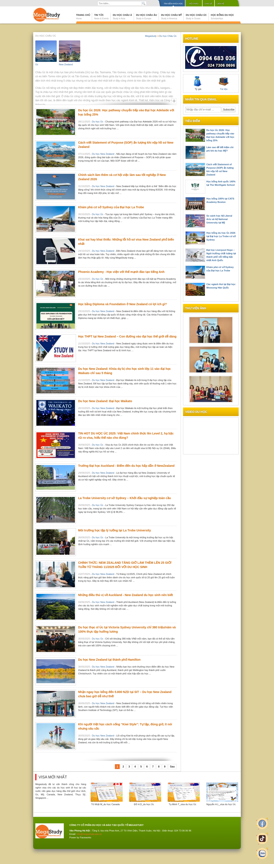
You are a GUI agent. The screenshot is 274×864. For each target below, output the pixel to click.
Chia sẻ (208, 4)
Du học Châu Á (122, 17)
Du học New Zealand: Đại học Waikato (105, 401)
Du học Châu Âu (146, 17)
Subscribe (228, 109)
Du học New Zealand (103, 154)
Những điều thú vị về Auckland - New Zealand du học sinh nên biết (125, 595)
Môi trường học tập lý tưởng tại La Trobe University (114, 530)
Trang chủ (83, 17)
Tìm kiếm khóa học (173, 4)
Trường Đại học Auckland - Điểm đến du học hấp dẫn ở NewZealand (126, 465)
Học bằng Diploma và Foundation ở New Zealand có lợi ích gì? (122, 304)
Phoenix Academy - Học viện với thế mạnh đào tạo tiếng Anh (121, 272)
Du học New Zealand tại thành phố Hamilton (109, 659)
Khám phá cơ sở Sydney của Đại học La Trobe (111, 207)
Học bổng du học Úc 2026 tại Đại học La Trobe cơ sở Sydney (221, 236)
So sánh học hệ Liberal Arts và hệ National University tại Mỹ (219, 219)
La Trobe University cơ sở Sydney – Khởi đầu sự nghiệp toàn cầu (124, 498)
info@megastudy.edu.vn (89, 834)
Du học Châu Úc (196, 17)
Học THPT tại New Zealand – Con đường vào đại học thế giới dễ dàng (127, 336)
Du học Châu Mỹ (171, 17)
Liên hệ (220, 4)
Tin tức (101, 17)
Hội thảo (194, 4)
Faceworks (85, 837)
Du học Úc (97, 121)
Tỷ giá (198, 83)
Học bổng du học (222, 17)
